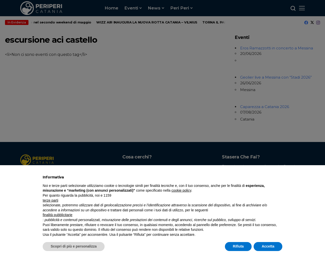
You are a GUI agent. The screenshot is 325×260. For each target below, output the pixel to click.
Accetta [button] (268, 246)
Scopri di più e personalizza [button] (74, 246)
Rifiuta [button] (238, 246)
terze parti (50, 200)
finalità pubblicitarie (57, 215)
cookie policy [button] (181, 190)
